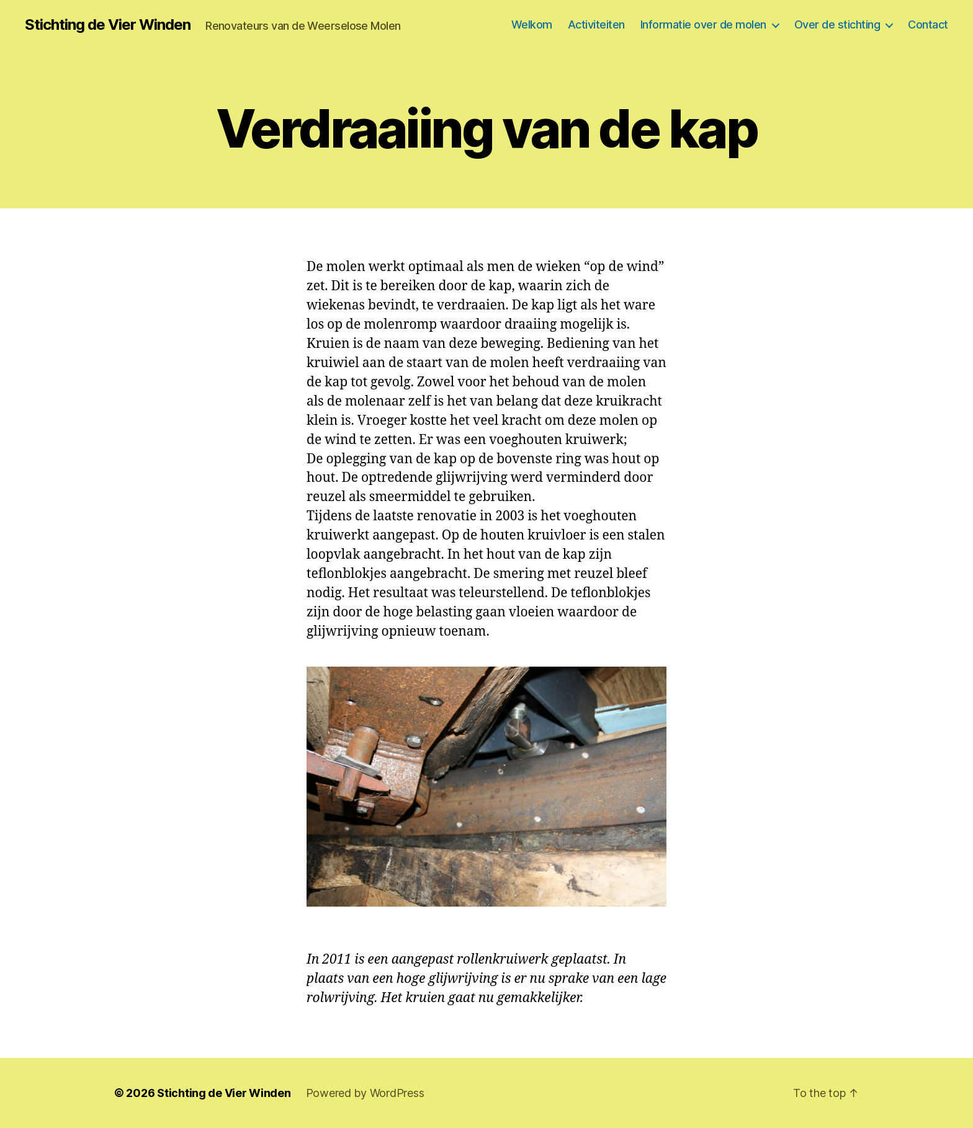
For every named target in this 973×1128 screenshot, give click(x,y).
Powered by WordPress (365, 1092)
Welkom (531, 24)
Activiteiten (596, 24)
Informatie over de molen (703, 24)
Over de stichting (837, 24)
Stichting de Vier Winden (108, 24)
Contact (928, 24)
